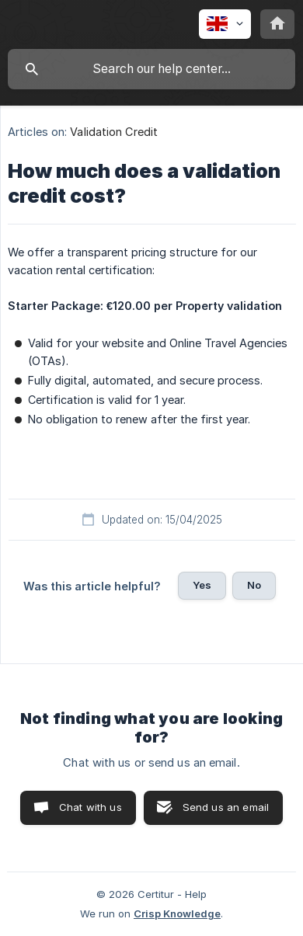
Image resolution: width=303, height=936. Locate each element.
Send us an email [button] (226, 807)
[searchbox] (151, 69)
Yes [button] (202, 585)
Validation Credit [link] (114, 131)
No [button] (254, 585)
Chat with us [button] (90, 807)
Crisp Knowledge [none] (177, 913)
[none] (225, 24)
